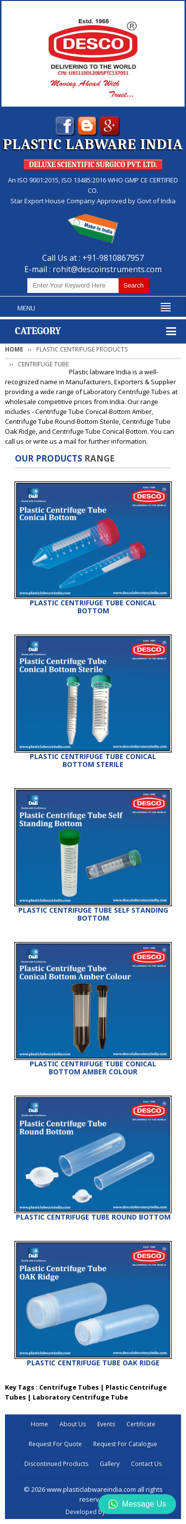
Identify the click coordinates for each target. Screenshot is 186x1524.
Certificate (140, 1424)
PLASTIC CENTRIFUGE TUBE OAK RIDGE (93, 1362)
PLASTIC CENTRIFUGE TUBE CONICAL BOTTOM (93, 606)
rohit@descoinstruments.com (107, 269)
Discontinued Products (56, 1464)
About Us (73, 1424)
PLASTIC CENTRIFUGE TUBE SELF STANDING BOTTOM (93, 914)
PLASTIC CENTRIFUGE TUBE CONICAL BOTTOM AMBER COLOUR (93, 1067)
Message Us (137, 1504)
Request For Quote (55, 1444)
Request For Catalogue (125, 1444)
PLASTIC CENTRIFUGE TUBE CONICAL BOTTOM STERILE (93, 760)
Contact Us (146, 1464)
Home (14, 349)
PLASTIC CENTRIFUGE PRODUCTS (81, 349)
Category (38, 331)
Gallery (110, 1464)
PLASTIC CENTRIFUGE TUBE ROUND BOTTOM (93, 1217)
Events (106, 1424)
